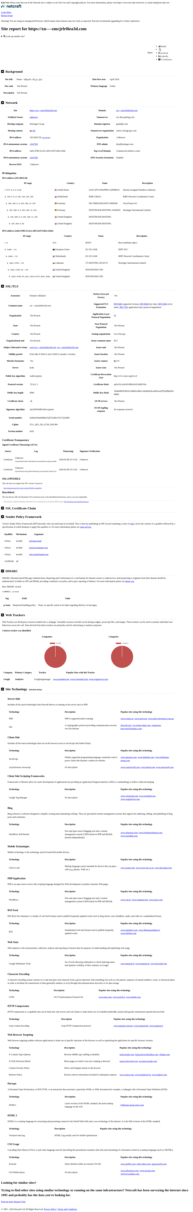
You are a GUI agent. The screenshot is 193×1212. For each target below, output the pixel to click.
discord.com (126, 725)
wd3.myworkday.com (130, 1174)
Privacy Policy (50, 1209)
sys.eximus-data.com (141, 725)
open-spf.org (85, 527)
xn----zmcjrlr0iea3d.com (127, 110)
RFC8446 (118, 304)
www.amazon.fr (127, 964)
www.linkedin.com (146, 757)
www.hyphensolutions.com (150, 832)
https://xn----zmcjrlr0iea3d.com (43, 110)
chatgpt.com (164, 1054)
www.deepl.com (148, 767)
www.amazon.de (141, 1026)
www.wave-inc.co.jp (145, 868)
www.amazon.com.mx (123, 1026)
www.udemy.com (159, 1075)
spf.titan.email (35, 541)
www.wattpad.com (140, 900)
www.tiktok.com (133, 997)
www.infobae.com (128, 933)
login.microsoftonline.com (146, 1054)
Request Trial (19, 1202)
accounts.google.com (148, 1061)
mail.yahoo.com (144, 1164)
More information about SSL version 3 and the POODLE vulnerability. (23, 488)
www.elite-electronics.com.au (161, 718)
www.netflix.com (128, 1164)
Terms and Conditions (67, 1209)
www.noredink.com (129, 836)
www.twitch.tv (119, 997)
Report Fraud (7, 15)
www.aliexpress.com (130, 1171)
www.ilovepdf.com (158, 964)
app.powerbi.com (159, 1164)
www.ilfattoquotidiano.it (149, 930)
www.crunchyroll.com (130, 767)
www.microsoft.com (165, 767)
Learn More (6, 12)
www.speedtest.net (61, 679)
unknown (34, 117)
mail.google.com (127, 1054)
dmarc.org (129, 581)
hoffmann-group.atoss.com (132, 1105)
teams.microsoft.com (129, 1061)
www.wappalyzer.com (98, 679)
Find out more (7, 1202)
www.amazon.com (129, 757)
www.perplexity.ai (143, 1075)
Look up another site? (14, 36)
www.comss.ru (127, 718)
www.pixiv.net (140, 718)
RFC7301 (124, 307)
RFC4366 (162, 304)
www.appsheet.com (129, 930)
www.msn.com (105, 997)
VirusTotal (46, 138)
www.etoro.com (156, 900)
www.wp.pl (126, 900)
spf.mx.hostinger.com (38, 548)
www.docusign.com (163, 868)
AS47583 (34, 144)
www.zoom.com (128, 868)
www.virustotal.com (79, 679)
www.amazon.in (142, 964)
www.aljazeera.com (129, 832)
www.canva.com (127, 1075)
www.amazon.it (156, 1026)
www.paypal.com (147, 1171)
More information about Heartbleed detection (76, 501)
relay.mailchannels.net (38, 554)
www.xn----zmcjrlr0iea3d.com (43, 347)
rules (132, 524)
